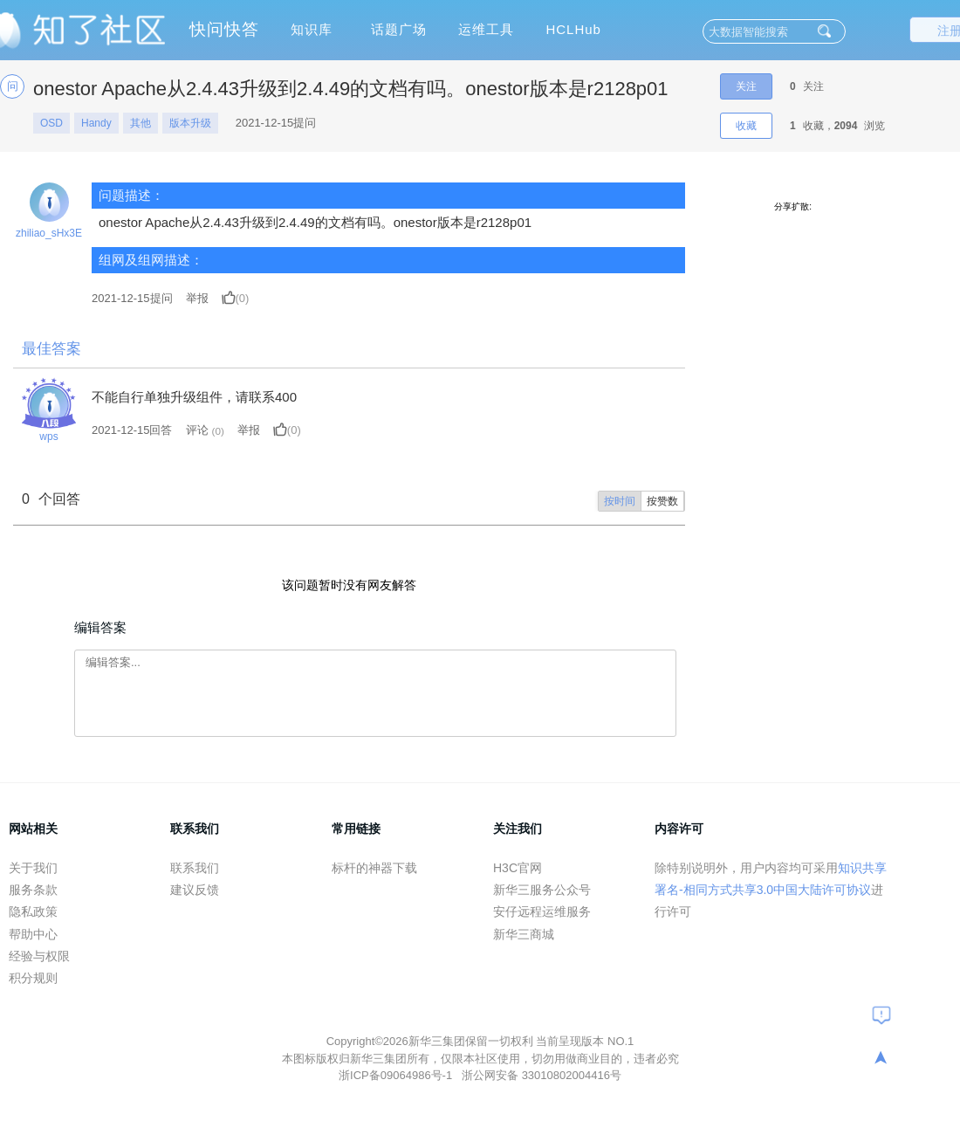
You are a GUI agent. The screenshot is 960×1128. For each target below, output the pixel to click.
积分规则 (33, 978)
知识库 (312, 29)
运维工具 (486, 29)
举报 (197, 298)
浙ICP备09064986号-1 (397, 1075)
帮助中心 (33, 934)
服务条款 (33, 890)
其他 (140, 123)
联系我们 (194, 868)
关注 (746, 86)
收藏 (746, 126)
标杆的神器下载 (374, 868)
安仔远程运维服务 (542, 911)
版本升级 (190, 123)
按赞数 (662, 501)
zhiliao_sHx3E (49, 233)
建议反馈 (194, 890)
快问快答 (224, 29)
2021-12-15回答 (132, 430)
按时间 (619, 501)
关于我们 (33, 868)
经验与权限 (39, 956)
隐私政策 (33, 911)
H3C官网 (517, 868)
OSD (51, 123)
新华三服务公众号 (542, 890)
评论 (197, 430)
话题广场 (399, 29)
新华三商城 (523, 934)
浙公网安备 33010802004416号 (541, 1075)
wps (48, 436)
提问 (132, 298)
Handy (96, 123)
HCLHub (573, 29)
